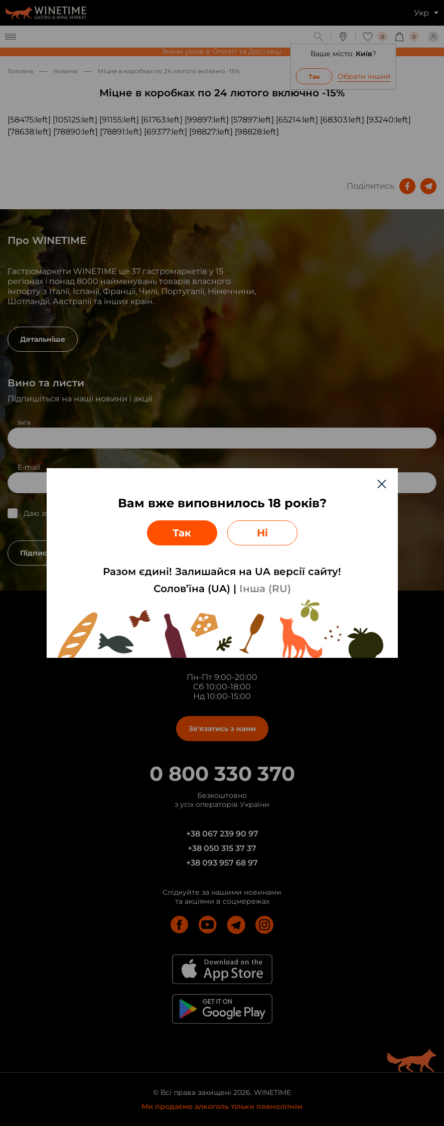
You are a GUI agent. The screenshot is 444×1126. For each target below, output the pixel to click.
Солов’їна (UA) (192, 589)
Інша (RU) (265, 589)
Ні (262, 533)
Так (182, 533)
